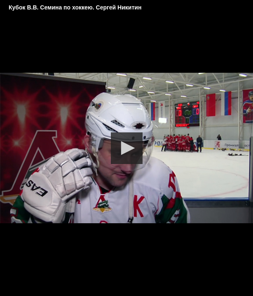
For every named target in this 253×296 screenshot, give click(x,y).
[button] (127, 148)
